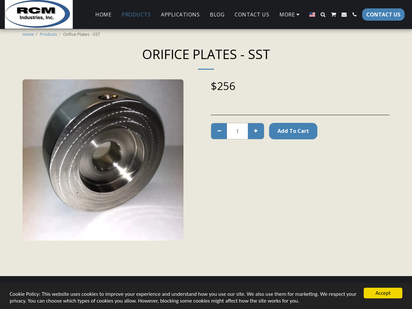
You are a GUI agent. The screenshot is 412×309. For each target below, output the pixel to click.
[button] (323, 14)
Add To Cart (293, 131)
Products (48, 34)
